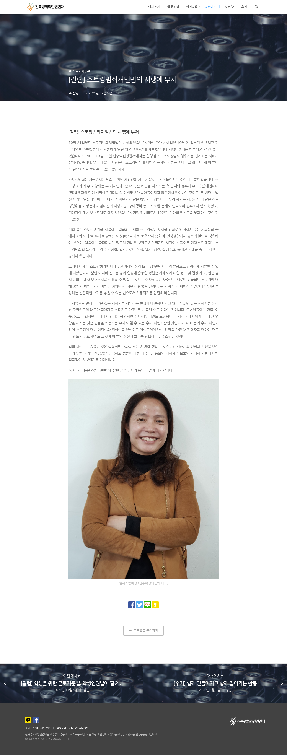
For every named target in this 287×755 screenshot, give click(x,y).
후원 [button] (244, 7)
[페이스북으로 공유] (131, 604)
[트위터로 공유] (139, 604)
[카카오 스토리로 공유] (155, 604)
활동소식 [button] (173, 7)
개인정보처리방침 (79, 728)
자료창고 (230, 7)
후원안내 (62, 728)
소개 (27, 728)
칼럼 (75, 93)
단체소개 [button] (154, 7)
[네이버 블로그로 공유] (147, 604)
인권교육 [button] (192, 7)
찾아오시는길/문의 (43, 728)
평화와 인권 (212, 7)
